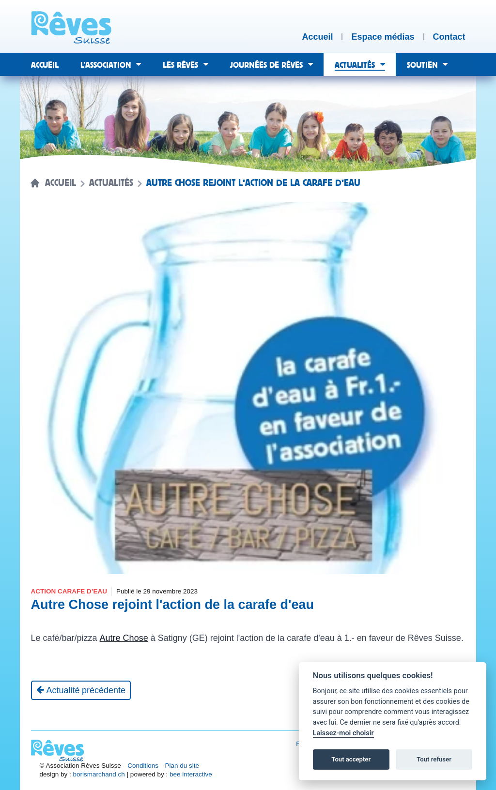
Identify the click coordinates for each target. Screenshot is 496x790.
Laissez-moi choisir (343, 733)
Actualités (111, 183)
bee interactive (191, 774)
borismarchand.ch (99, 774)
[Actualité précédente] (81, 690)
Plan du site (182, 765)
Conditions (142, 765)
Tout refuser (434, 759)
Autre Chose (124, 638)
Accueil (60, 183)
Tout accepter (351, 759)
